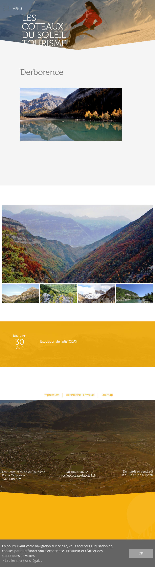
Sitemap (107, 395)
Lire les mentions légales (23, 560)
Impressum (51, 395)
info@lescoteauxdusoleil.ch (77, 475)
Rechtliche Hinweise (80, 395)
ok (141, 553)
